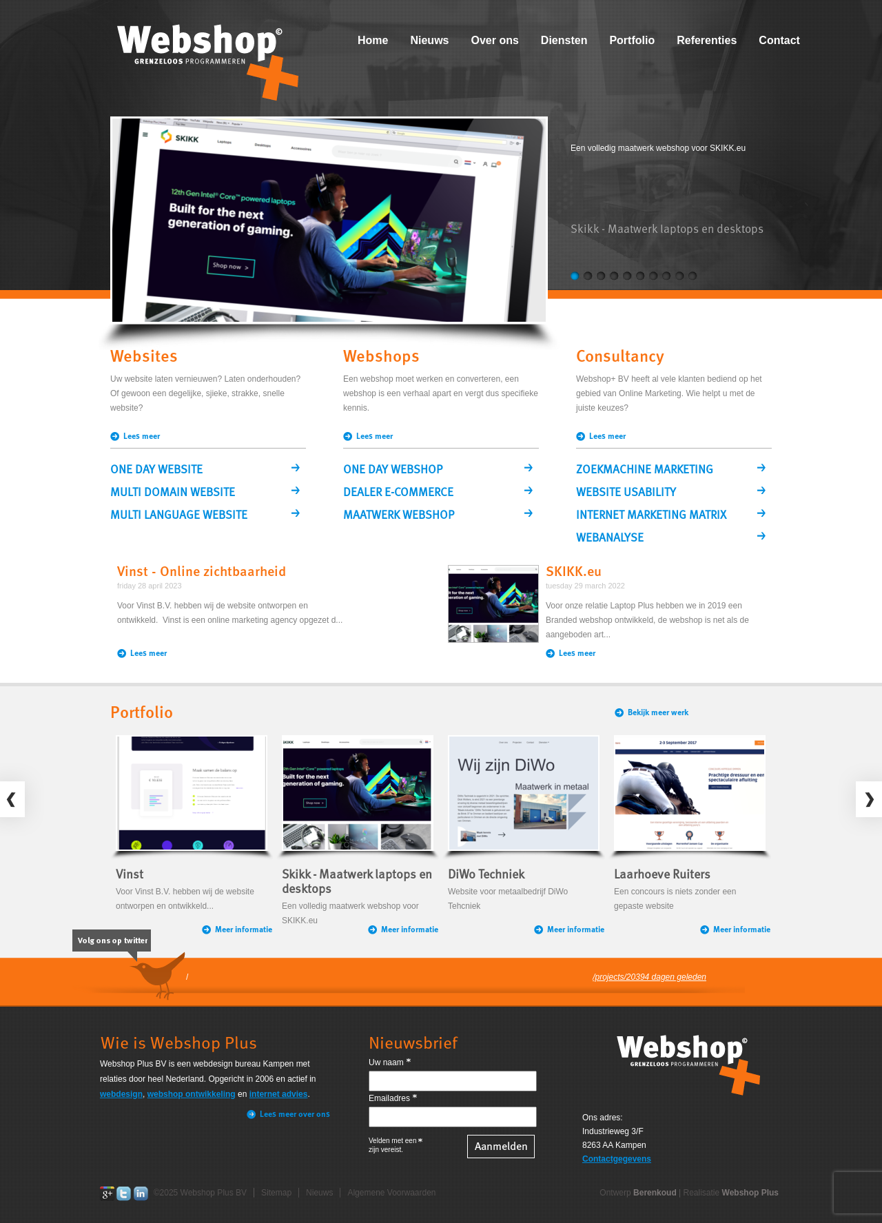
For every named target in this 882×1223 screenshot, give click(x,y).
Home (373, 40)
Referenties (707, 40)
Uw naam (386, 1062)
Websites (144, 357)
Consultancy (620, 357)
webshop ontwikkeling (191, 1094)
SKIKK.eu (574, 572)
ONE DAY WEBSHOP (392, 470)
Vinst (129, 875)
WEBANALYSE (610, 538)
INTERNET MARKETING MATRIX (651, 516)
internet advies (278, 1094)
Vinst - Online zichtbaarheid (201, 572)
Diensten (564, 40)
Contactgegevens (616, 1159)
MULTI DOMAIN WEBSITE (172, 493)
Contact (779, 40)
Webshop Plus (750, 1193)
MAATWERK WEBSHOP (398, 516)
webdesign (121, 1094)
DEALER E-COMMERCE (398, 493)
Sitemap (276, 1193)
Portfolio (632, 40)
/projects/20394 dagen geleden (649, 977)
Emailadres (389, 1098)
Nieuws (429, 40)
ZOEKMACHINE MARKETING (644, 470)
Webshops (381, 357)
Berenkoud (655, 1193)
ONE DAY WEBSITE (156, 470)
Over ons (494, 40)
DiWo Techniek (486, 875)
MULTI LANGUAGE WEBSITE (178, 516)
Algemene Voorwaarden (391, 1193)
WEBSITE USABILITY (626, 493)
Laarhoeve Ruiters (662, 875)
